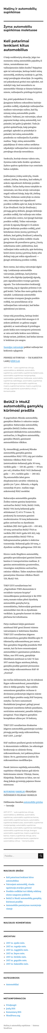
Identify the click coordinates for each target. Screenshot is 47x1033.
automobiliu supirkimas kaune (16, 820)
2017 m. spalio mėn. (15, 943)
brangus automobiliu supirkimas (23, 383)
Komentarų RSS (13, 1012)
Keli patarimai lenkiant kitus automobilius (16, 45)
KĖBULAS (15, 361)
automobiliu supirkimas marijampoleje (19, 375)
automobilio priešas (33, 802)
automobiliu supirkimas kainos (25, 817)
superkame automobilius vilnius (23, 389)
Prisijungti (11, 1005)
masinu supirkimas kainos (14, 386)
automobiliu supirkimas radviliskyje (27, 828)
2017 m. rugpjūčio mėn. (17, 950)
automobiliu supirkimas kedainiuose (28, 373)
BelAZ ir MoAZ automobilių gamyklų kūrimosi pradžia (23, 406)
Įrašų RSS (10, 1008)
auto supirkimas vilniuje (24, 368)
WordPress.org (13, 1015)
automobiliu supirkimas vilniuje (16, 830)
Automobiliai (12, 984)
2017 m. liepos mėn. (15, 953)
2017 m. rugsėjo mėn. (16, 946)
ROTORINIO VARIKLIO (14, 791)
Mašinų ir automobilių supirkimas (20, 10)
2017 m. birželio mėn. (16, 957)
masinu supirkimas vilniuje (20, 836)
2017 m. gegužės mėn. (16, 960)
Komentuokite (9, 391)
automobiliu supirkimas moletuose (18, 378)
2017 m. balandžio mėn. (17, 964)
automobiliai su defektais (14, 370)
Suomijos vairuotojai (13, 347)
